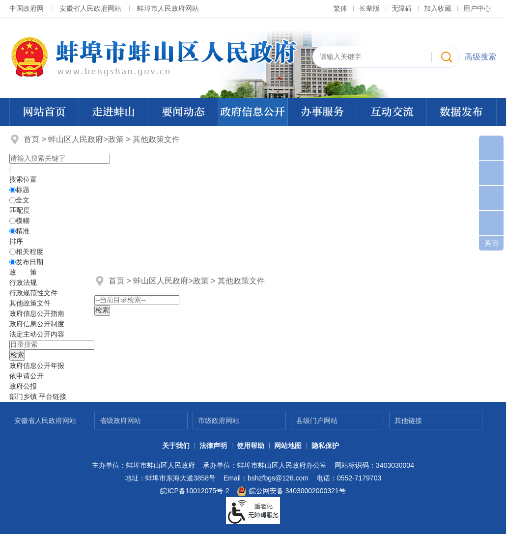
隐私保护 (325, 446)
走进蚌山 (113, 112)
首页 (31, 139)
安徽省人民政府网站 (90, 8)
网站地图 (288, 446)
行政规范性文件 (33, 293)
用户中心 (477, 8)
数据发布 (461, 112)
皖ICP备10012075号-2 (194, 491)
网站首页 (44, 112)
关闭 (491, 243)
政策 (116, 139)
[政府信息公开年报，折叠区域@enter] (36, 365)
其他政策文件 (156, 139)
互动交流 (392, 112)
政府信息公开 (252, 112)
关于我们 (176, 446)
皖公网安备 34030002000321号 (291, 491)
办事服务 (322, 112)
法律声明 (213, 446)
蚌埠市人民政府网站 (168, 8)
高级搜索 (480, 57)
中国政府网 (26, 8)
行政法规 (23, 282)
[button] (369, 8)
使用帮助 (250, 446)
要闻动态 (183, 112)
